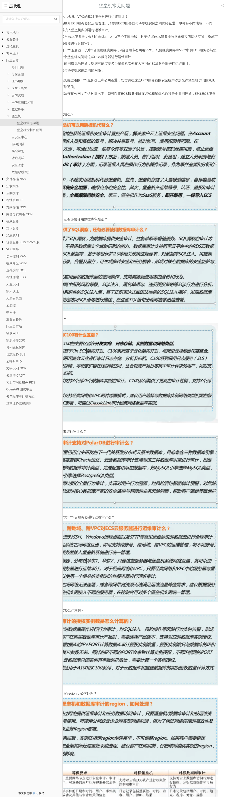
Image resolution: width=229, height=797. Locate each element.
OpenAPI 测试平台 (19, 389)
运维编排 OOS (16, 270)
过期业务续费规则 (18, 403)
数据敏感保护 (21, 172)
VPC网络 (12, 249)
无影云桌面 (14, 298)
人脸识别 (12, 284)
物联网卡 (12, 333)
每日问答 (18, 67)
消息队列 (12, 235)
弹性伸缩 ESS (16, 277)
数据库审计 (19, 109)
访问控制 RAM (16, 256)
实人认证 (12, 291)
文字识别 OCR (16, 368)
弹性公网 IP (14, 200)
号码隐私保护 (15, 347)
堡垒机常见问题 (28, 123)
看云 (35, 793)
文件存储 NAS (16, 179)
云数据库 (12, 193)
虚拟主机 (12, 46)
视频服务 (12, 221)
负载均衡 (12, 186)
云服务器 (12, 39)
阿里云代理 (12, 6)
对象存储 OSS (16, 207)
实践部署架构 (15, 340)
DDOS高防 (19, 88)
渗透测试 (18, 158)
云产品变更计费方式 (20, 396)
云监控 (11, 305)
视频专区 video (16, 263)
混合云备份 (14, 319)
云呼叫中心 (14, 361)
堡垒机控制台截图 (29, 130)
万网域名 (12, 53)
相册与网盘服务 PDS (21, 382)
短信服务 (12, 228)
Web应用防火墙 (23, 102)
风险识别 (18, 151)
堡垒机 (16, 116)
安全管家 (18, 165)
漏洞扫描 (18, 144)
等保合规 (18, 74)
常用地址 (12, 32)
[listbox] (223, 5)
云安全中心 (19, 137)
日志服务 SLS (15, 354)
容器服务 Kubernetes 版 (23, 242)
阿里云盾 (12, 60)
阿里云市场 (14, 326)
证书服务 (18, 81)
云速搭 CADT (15, 375)
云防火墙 (18, 95)
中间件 (11, 312)
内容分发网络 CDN (19, 214)
